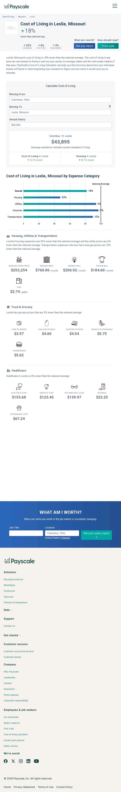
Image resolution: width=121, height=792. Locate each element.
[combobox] (60, 100)
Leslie (68, 136)
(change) (65, 537)
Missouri (22, 17)
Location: (50, 527)
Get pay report (84, 45)
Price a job (108, 45)
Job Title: (14, 527)
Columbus (54, 136)
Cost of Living (8, 17)
